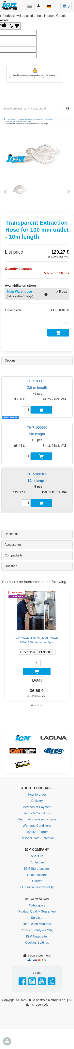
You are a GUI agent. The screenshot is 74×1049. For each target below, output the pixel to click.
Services (37, 917)
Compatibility (14, 555)
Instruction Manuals (37, 924)
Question (11, 566)
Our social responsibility (37, 887)
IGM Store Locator (37, 868)
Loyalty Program (37, 832)
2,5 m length (37, 387)
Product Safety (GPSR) (37, 930)
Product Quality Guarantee (37, 911)
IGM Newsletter (37, 936)
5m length (37, 434)
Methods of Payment (37, 807)
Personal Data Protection (37, 838)
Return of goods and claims (37, 819)
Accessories (13, 544)
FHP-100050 (37, 427)
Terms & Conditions (37, 813)
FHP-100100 (37, 474)
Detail (37, 680)
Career (37, 881)
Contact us (36, 862)
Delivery (37, 800)
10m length (37, 480)
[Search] (67, 108)
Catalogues (37, 905)
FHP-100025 (37, 381)
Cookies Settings (37, 942)
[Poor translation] (14, 26)
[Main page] (4, 119)
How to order (37, 794)
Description (12, 534)
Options (10, 360)
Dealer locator (37, 875)
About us (37, 856)
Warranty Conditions (37, 825)
